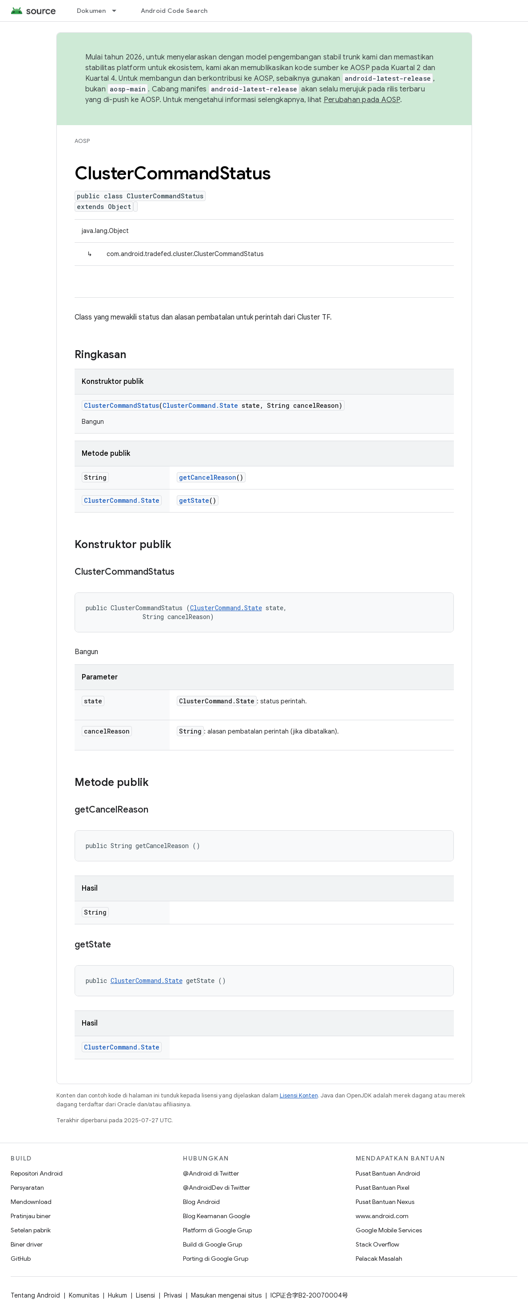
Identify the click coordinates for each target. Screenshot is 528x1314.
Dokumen (91, 11)
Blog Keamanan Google (216, 1216)
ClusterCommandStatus (121, 405)
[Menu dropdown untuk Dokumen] (118, 10)
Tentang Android (35, 1295)
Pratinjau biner (31, 1216)
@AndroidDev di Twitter (216, 1188)
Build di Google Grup (212, 1244)
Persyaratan (27, 1188)
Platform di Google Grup (217, 1230)
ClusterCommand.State (200, 405)
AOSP (82, 141)
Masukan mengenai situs (226, 1295)
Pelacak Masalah (379, 1259)
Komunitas (84, 1295)
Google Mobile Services (389, 1230)
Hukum (117, 1295)
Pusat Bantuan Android (388, 1173)
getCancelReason (207, 477)
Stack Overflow (377, 1244)
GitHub (21, 1259)
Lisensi (145, 1295)
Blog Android (201, 1202)
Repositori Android (37, 1173)
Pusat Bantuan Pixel (382, 1188)
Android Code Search (174, 11)
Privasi (173, 1295)
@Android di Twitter (211, 1173)
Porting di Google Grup (215, 1259)
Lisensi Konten (299, 1095)
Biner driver (27, 1244)
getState (194, 500)
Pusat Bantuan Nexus (385, 1202)
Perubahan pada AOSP (362, 99)
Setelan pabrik (31, 1230)
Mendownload (31, 1202)
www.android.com (382, 1216)
